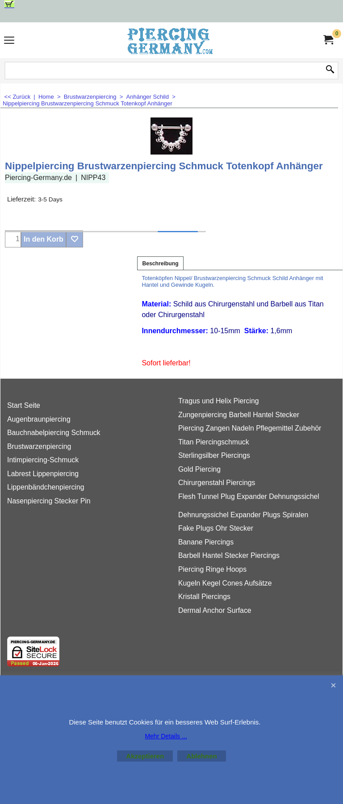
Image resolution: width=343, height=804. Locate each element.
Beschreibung (160, 263)
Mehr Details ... (166, 736)
